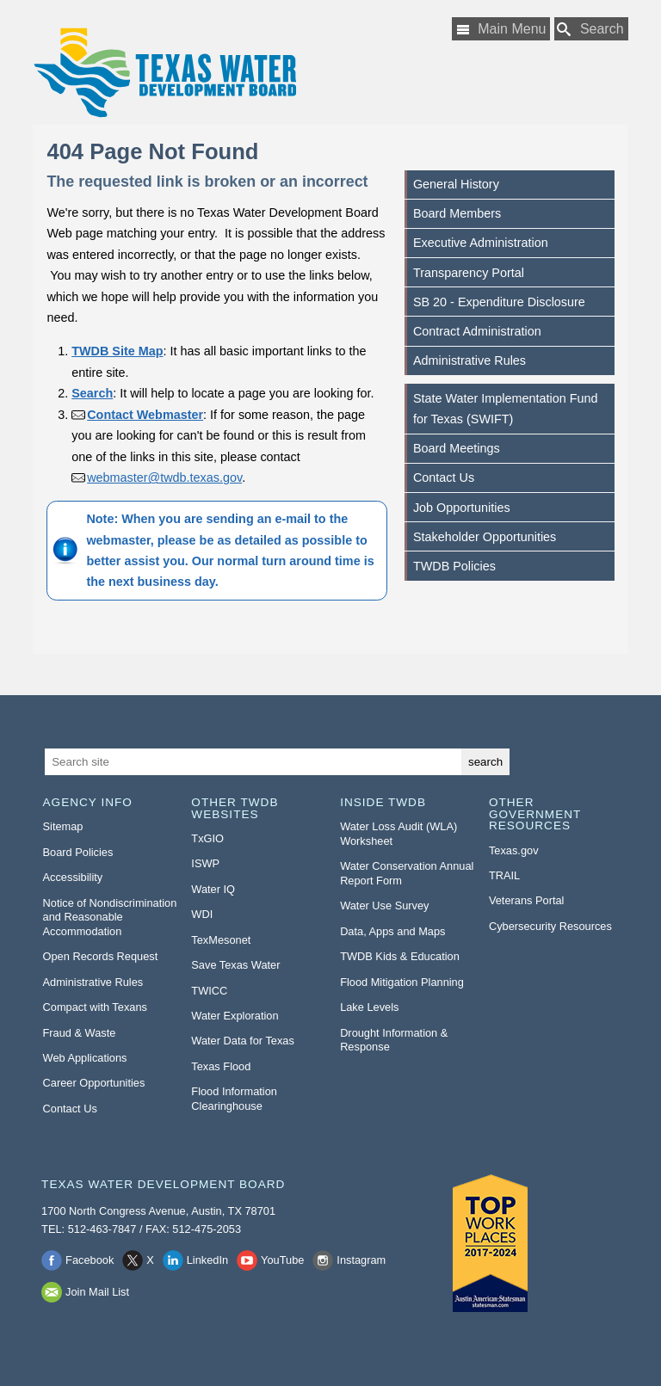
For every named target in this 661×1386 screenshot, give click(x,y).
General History (456, 184)
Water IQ (213, 889)
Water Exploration (234, 1015)
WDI (202, 914)
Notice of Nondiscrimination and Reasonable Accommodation (110, 917)
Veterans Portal (527, 900)
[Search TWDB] (591, 28)
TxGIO (207, 838)
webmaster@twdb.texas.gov (164, 477)
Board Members (457, 213)
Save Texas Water (235, 964)
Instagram (361, 1260)
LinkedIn (207, 1260)
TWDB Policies (454, 566)
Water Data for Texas (242, 1040)
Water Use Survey (384, 905)
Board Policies (78, 852)
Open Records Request (100, 956)
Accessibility (73, 877)
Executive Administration (480, 242)
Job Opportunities (461, 507)
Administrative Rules (469, 360)
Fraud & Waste (79, 1032)
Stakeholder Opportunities (484, 537)
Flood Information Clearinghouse (234, 1098)
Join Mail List (97, 1291)
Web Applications (85, 1057)
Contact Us (443, 477)
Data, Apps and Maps (392, 931)
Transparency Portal (468, 273)
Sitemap (63, 826)
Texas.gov (514, 850)
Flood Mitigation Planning (402, 982)
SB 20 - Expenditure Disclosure (499, 302)
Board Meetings (456, 448)
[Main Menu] (501, 28)
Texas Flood (220, 1066)
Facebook (89, 1260)
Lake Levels (369, 1007)
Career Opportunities (94, 1082)
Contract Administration (477, 331)
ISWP (205, 863)
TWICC (209, 990)
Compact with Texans (95, 1007)
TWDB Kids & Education (400, 956)
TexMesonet (220, 939)
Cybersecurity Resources (550, 926)
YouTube (282, 1260)
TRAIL (504, 875)
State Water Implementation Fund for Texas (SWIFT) (505, 408)
